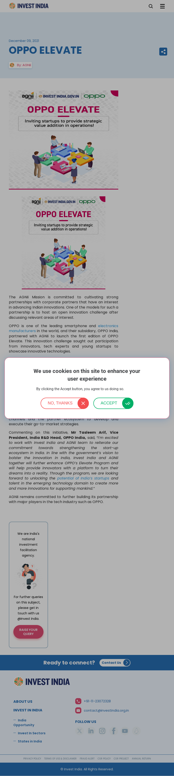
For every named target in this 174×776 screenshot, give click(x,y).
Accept (109, 403)
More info (131, 389)
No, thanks (60, 403)
